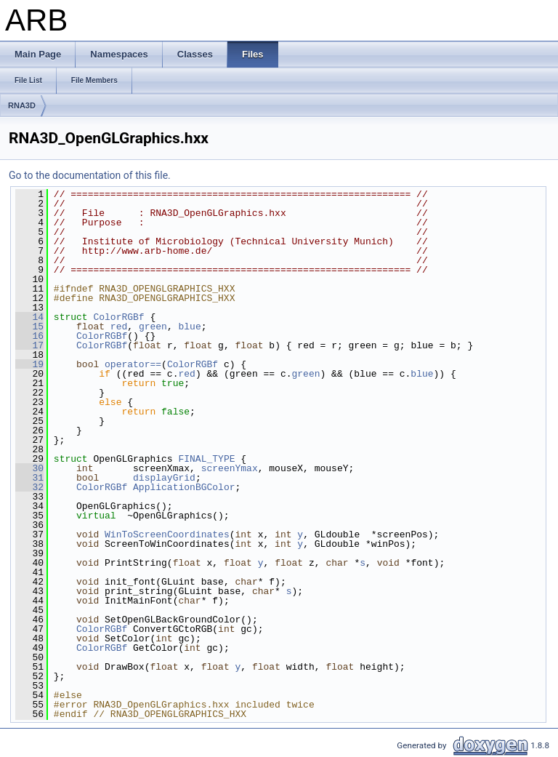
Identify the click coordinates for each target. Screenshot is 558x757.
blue (190, 326)
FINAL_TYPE (206, 458)
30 (29, 468)
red (118, 326)
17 (29, 345)
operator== (133, 364)
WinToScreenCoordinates (167, 534)
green (153, 326)
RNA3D (22, 105)
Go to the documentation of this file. (90, 175)
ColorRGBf (118, 317)
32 (29, 487)
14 (29, 317)
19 (29, 364)
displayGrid (164, 477)
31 (29, 477)
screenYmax (229, 468)
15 (29, 326)
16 (29, 336)
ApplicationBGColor (184, 487)
